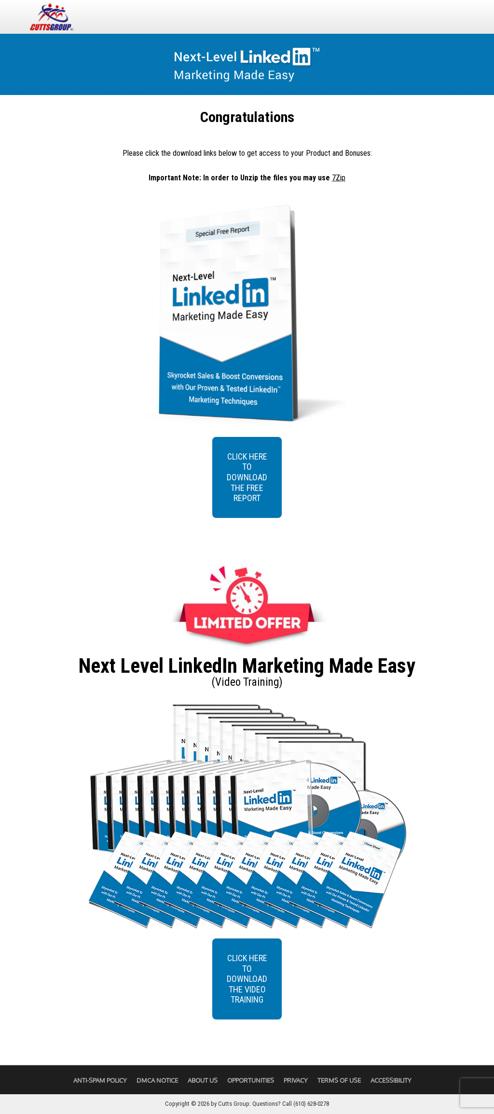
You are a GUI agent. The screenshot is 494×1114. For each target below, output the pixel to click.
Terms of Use (339, 1080)
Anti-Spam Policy (100, 1080)
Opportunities (250, 1080)
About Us (203, 1080)
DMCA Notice (157, 1080)
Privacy (296, 1080)
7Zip (338, 177)
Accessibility (391, 1080)
